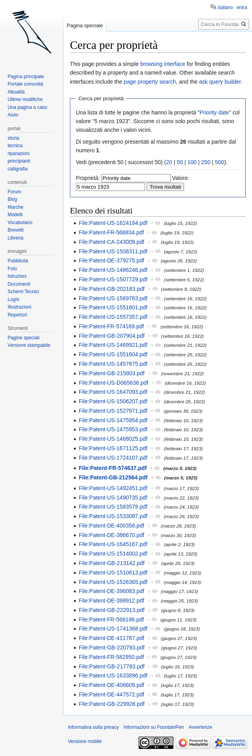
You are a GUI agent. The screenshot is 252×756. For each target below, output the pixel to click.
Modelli (15, 214)
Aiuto (13, 115)
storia (13, 138)
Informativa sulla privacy (93, 727)
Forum (14, 192)
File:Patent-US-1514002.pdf (113, 553)
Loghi (13, 299)
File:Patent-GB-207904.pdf (112, 336)
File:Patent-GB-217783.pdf (112, 666)
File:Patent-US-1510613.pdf (113, 572)
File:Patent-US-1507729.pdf (113, 279)
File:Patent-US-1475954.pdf (113, 420)
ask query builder (220, 82)
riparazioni (18, 153)
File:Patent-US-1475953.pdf (113, 429)
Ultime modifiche (25, 99)
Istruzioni (17, 276)
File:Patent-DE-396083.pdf (111, 591)
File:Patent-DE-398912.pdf (111, 600)
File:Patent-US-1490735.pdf (113, 497)
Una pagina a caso (27, 107)
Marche (15, 207)
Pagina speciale (85, 25)
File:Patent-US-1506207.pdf (113, 401)
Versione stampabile (29, 345)
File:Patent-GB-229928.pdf (112, 704)
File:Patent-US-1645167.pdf (113, 544)
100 (192, 162)
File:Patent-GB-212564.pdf (113, 477)
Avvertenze (200, 727)
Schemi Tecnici (23, 291)
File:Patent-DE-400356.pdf (111, 525)
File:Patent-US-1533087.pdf (113, 516)
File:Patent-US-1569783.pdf (113, 298)
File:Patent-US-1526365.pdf (113, 582)
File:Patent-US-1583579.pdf (113, 506)
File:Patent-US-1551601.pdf (113, 307)
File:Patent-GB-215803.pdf (112, 373)
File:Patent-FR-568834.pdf (111, 232)
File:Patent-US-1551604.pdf (113, 354)
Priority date (214, 112)
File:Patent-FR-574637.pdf (113, 468)
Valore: (180, 178)
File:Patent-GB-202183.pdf (112, 289)
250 (205, 162)
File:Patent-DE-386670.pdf (111, 535)
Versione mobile (85, 741)
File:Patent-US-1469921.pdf (113, 345)
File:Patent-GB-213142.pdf (112, 563)
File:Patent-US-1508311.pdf (113, 251)
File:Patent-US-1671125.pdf (113, 448)
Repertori (17, 315)
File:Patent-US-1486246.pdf (113, 270)
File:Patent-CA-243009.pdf (111, 242)
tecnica (15, 145)
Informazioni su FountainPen (154, 727)
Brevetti (16, 230)
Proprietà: (88, 178)
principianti (19, 161)
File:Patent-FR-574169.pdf (111, 326)
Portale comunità (25, 84)
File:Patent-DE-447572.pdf (111, 694)
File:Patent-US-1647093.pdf (113, 392)
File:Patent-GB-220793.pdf (112, 647)
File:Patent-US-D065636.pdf (113, 383)
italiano (225, 7)
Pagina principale (26, 76)
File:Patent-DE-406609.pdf (111, 685)
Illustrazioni (19, 307)
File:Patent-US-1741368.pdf (113, 628)
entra (242, 7)
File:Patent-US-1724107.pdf (113, 458)
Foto (12, 268)
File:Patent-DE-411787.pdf (111, 638)
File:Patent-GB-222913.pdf (112, 610)
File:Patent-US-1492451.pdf (113, 488)
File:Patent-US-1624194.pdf (113, 223)
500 (219, 162)
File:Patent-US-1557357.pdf (113, 317)
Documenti (19, 284)
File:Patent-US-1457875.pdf (113, 364)
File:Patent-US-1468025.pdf (113, 439)
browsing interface (162, 64)
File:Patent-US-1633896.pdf (113, 675)
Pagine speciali (23, 338)
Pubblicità (18, 261)
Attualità (16, 92)
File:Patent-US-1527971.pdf (113, 411)
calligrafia (18, 169)
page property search (150, 82)
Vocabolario (20, 222)
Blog (12, 199)
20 (169, 162)
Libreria (15, 238)
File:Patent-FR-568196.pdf (111, 619)
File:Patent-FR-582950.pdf (111, 657)
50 (180, 162)
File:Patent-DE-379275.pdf (111, 260)
